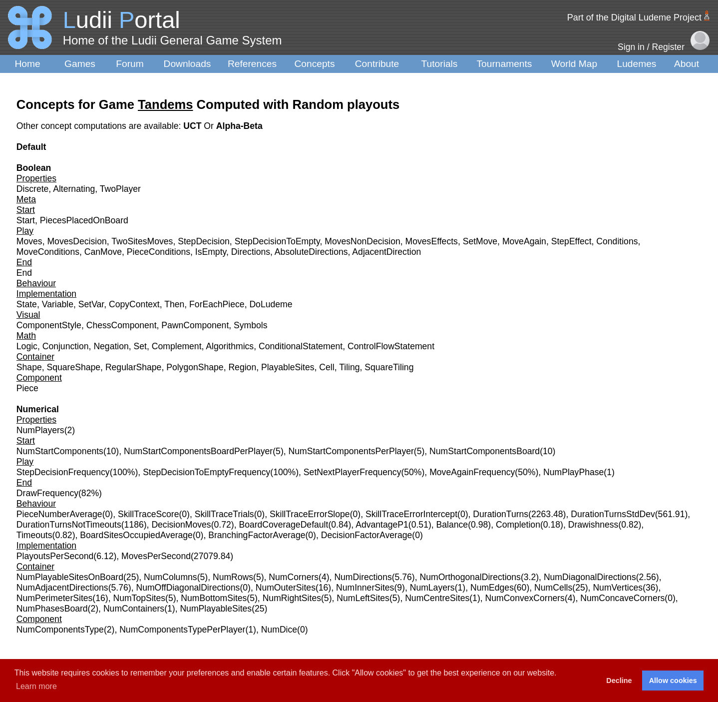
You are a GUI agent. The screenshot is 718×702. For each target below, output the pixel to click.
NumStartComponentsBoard (484, 451)
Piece (27, 388)
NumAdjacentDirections (62, 588)
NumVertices (618, 588)
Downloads (187, 63)
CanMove (103, 252)
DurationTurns (500, 514)
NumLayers (432, 588)
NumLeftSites (363, 598)
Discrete (32, 189)
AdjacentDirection (386, 252)
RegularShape (133, 367)
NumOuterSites (286, 588)
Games (79, 63)
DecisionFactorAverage (366, 535)
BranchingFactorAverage (256, 535)
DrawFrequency (47, 493)
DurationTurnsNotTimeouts (68, 525)
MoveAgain (524, 241)
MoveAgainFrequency (472, 472)
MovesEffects (431, 241)
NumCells (553, 588)
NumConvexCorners (525, 598)
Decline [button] (619, 681)
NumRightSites (292, 598)
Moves (29, 241)
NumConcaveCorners (622, 598)
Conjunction (65, 346)
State (26, 304)
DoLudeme (270, 304)
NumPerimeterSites (54, 598)
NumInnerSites (365, 588)
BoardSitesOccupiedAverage (136, 535)
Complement (177, 346)
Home (27, 63)
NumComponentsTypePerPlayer (182, 630)
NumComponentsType (60, 630)
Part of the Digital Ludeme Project (634, 17)
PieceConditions (158, 252)
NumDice (279, 630)
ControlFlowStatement (391, 346)
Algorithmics (230, 346)
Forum (129, 63)
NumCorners (294, 577)
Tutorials (439, 63)
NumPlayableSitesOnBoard (69, 577)
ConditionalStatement (301, 346)
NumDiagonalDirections (590, 577)
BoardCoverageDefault (283, 525)
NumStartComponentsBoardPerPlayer (198, 451)
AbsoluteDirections (311, 252)
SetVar (91, 304)
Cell (326, 367)
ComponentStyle (48, 325)
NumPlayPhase (573, 472)
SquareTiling (388, 367)
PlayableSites (288, 367)
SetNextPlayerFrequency (352, 472)
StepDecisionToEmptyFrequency (206, 472)
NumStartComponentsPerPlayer (351, 451)
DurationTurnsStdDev (613, 514)
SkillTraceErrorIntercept (411, 514)
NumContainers (133, 609)
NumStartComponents (59, 451)
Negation (110, 346)
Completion (518, 525)
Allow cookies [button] (673, 681)
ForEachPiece (217, 304)
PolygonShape (194, 367)
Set (140, 346)
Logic (26, 346)
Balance (452, 525)
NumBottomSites (214, 598)
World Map (574, 63)
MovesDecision (76, 241)
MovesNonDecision (362, 241)
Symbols (250, 325)
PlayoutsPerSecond (55, 556)
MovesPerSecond (156, 556)
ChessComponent (121, 325)
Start (25, 220)
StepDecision (204, 241)
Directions (250, 252)
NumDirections (362, 577)
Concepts (314, 63)
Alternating (74, 189)
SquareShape (73, 367)
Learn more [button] (36, 686)
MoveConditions (47, 252)
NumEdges (492, 588)
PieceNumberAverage (59, 514)
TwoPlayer (120, 189)
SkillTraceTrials (224, 514)
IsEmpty (210, 252)
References (252, 63)
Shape (29, 367)
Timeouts (34, 535)
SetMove (480, 241)
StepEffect (571, 241)
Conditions (617, 241)
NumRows (233, 577)
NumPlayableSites (216, 609)
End (24, 273)
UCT (193, 126)
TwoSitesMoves (142, 241)
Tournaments (504, 63)
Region (242, 367)
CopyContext (134, 304)
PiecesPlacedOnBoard (84, 220)
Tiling (349, 367)
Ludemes (637, 63)
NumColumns (170, 577)
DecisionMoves (181, 525)
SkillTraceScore (148, 514)
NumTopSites (139, 598)
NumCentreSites (437, 598)
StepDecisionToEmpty (277, 241)
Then (174, 304)
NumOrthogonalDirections (470, 577)
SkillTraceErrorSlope (310, 514)
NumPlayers (40, 430)
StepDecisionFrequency (63, 472)
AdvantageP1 (382, 525)
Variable (57, 304)
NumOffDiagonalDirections (188, 588)
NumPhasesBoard (52, 609)
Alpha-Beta (239, 126)
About (686, 63)
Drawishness (593, 525)
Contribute (377, 63)
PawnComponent (195, 325)
